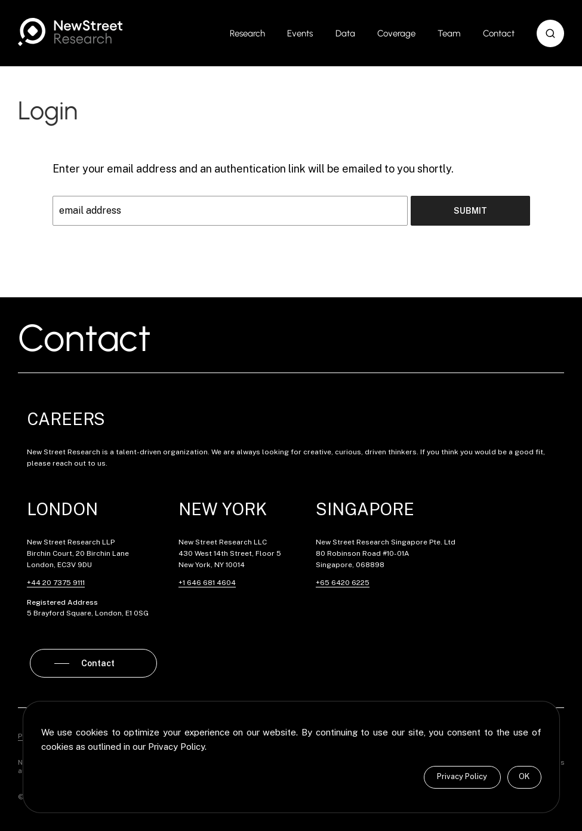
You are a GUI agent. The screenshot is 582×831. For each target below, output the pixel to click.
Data (345, 33)
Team (449, 33)
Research (247, 33)
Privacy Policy (462, 776)
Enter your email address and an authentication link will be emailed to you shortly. (253, 168)
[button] (550, 33)
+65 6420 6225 (342, 582)
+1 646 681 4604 (207, 582)
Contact (499, 33)
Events (300, 33)
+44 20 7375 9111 (56, 582)
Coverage (396, 33)
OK (524, 776)
